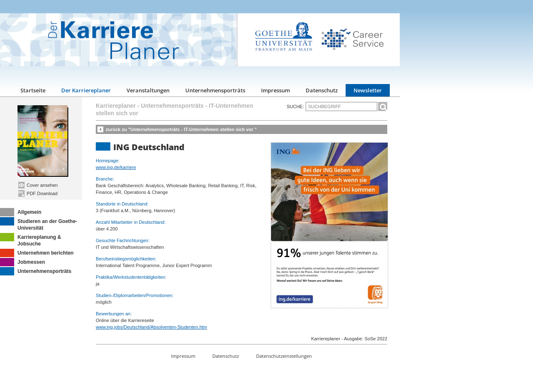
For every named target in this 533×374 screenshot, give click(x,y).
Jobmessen (22, 262)
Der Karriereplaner (86, 90)
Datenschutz (322, 90)
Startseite (32, 90)
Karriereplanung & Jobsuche (30, 240)
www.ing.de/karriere (116, 167)
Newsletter (368, 90)
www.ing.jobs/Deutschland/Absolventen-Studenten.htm (151, 326)
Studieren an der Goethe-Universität (38, 224)
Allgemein (20, 212)
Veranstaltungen (148, 90)
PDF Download (37, 193)
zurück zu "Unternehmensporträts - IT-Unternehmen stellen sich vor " (181, 129)
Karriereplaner (116, 105)
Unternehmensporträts (215, 90)
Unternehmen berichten (37, 253)
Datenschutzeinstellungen (284, 356)
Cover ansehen (38, 185)
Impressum (275, 90)
